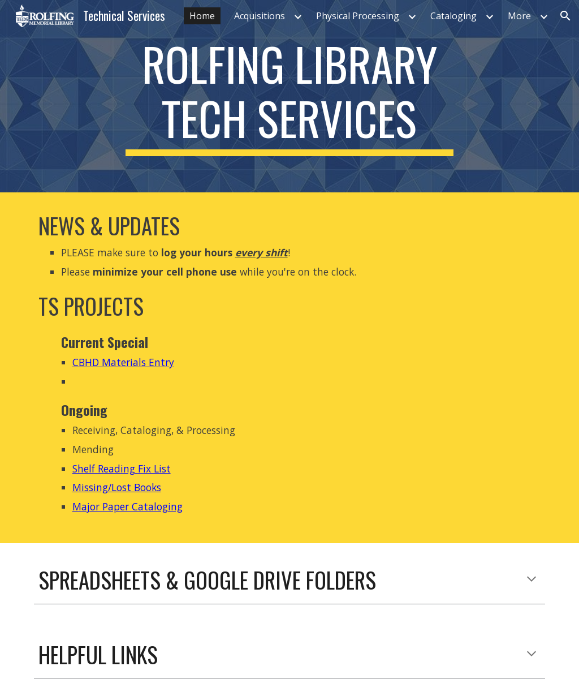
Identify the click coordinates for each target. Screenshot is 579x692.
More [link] (519, 16)
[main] (289, 96)
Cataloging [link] (453, 16)
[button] (565, 15)
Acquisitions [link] (259, 16)
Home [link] (202, 16)
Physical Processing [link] (357, 16)
